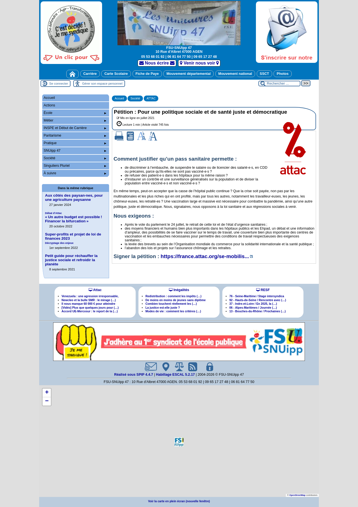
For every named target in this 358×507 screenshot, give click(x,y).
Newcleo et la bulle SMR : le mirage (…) (89, 300)
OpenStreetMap (297, 495)
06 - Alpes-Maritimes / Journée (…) (253, 307)
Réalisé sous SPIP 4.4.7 (134, 375)
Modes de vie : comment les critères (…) (173, 311)
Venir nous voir (199, 63)
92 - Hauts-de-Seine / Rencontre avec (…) (257, 300)
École (75, 113)
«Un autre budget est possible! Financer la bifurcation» (73, 217)
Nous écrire (157, 63)
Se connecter (58, 83)
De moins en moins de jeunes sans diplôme (175, 300)
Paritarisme (75, 135)
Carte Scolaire (116, 74)
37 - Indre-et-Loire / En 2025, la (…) (253, 303)
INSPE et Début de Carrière (75, 128)
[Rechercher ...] (279, 83)
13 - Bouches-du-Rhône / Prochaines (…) (257, 311)
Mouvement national (235, 74)
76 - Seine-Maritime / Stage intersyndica (256, 296)
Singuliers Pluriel (75, 166)
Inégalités (179, 290)
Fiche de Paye (147, 74)
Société (135, 98)
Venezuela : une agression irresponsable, (90, 296)
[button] (179, 441)
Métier (75, 120)
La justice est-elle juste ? (162, 307)
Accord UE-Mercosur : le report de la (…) (90, 311)
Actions (49, 105)
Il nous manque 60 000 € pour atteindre (88, 303)
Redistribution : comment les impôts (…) (173, 296)
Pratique (75, 143)
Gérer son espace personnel (102, 83)
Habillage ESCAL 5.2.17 (175, 375)
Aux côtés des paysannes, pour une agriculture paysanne (74, 197)
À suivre (75, 173)
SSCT (264, 74)
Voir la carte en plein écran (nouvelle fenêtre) (179, 501)
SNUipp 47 (75, 151)
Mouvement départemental (188, 74)
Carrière (90, 74)
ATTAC (151, 98)
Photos (282, 74)
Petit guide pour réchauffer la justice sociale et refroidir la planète (71, 260)
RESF (263, 290)
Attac (95, 290)
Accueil (119, 98)
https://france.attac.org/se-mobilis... (205, 256)
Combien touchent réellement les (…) (171, 303)
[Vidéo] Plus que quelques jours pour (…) (90, 307)
